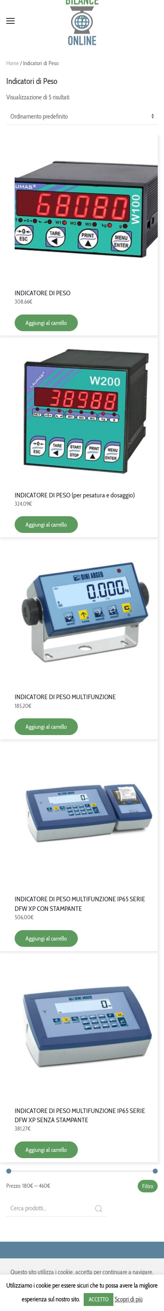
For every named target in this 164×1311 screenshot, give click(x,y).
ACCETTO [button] (98, 1299)
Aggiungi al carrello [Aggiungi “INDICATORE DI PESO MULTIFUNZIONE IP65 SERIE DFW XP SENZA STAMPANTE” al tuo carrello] (46, 1150)
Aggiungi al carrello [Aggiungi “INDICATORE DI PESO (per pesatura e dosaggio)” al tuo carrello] (46, 524)
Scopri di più (129, 1299)
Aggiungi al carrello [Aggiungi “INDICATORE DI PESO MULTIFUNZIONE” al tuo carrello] (46, 726)
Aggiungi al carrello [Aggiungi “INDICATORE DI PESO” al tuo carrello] (46, 323)
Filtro (147, 1186)
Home (12, 63)
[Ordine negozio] (82, 117)
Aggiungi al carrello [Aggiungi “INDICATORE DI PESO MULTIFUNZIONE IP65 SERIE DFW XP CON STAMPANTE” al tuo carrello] (46, 938)
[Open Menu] (10, 21)
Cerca (99, 1209)
